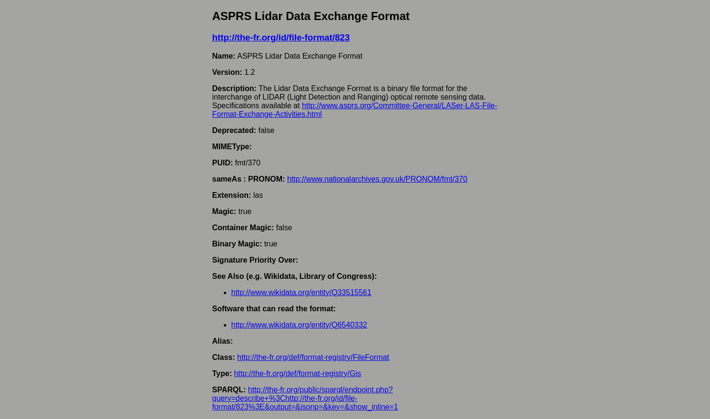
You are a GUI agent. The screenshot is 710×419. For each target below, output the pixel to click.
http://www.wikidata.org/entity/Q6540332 (299, 325)
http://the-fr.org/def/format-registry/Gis (297, 373)
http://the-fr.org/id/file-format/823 (281, 37)
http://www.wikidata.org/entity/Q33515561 (301, 292)
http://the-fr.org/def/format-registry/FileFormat (313, 357)
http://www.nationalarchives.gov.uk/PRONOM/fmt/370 (377, 179)
